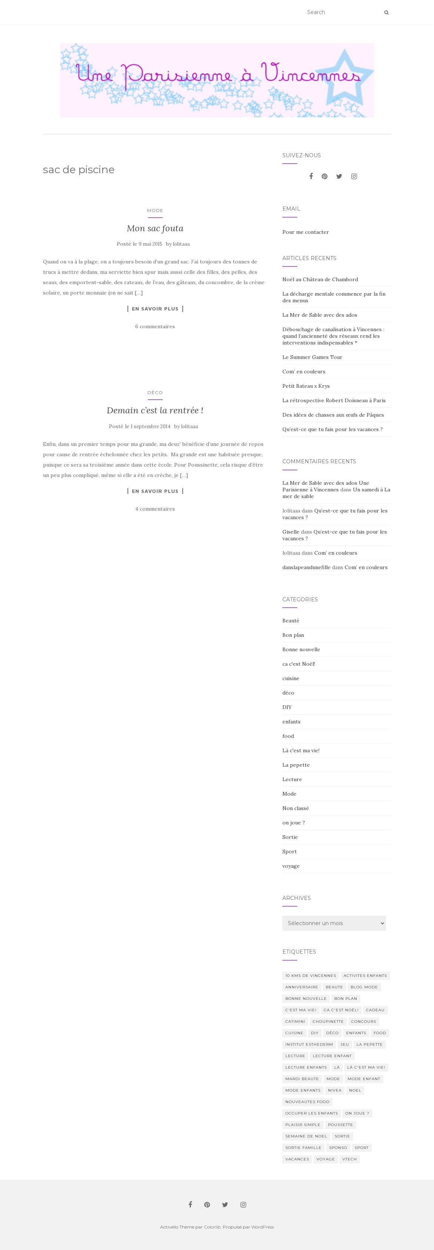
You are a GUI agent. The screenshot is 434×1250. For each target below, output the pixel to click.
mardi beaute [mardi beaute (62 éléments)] (302, 1078)
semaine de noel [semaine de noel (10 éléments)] (306, 1136)
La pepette (296, 765)
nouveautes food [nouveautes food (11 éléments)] (307, 1101)
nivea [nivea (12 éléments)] (335, 1090)
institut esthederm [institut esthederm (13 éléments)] (309, 1044)
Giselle (290, 531)
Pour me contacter (305, 232)
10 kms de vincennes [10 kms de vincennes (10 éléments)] (310, 975)
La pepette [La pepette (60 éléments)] (370, 1044)
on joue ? (293, 822)
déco (155, 392)
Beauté (290, 620)
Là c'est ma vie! (300, 750)
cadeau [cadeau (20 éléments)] (375, 1010)
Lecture (292, 779)
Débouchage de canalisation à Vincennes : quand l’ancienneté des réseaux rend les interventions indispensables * (333, 336)
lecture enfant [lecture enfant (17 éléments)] (332, 1056)
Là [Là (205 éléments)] (337, 1067)
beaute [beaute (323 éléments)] (334, 987)
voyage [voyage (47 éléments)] (326, 1159)
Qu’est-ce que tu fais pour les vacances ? (332, 429)
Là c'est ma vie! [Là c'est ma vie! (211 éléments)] (366, 1067)
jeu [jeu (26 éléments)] (345, 1044)
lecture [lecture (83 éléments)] (295, 1056)
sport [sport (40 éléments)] (362, 1147)
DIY (287, 707)
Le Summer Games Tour (312, 357)
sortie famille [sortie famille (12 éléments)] (303, 1147)
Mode (155, 210)
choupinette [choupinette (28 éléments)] (328, 1021)
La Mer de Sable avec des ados (319, 315)
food (288, 736)
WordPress (262, 1227)
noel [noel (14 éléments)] (355, 1090)
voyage (291, 866)
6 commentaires (155, 326)
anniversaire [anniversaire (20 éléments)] (301, 987)
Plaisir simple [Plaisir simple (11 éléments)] (303, 1124)
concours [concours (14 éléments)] (363, 1021)
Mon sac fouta (155, 228)
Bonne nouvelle (301, 649)
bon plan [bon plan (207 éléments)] (345, 998)
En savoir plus (155, 309)
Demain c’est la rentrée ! (155, 410)
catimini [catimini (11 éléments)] (295, 1021)
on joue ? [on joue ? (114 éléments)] (357, 1113)
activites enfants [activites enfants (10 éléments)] (365, 975)
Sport (289, 851)
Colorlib (212, 1227)
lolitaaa (181, 244)
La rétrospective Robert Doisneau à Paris (334, 400)
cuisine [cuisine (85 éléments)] (294, 1033)
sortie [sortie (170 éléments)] (342, 1136)
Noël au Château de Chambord (320, 279)
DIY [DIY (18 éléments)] (315, 1033)
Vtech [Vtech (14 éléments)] (349, 1159)
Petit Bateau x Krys (306, 386)
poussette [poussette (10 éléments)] (340, 1124)
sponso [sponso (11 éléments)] (338, 1147)
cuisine (290, 678)
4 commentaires (155, 508)
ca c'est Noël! (298, 664)
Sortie (290, 837)
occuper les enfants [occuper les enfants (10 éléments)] (311, 1113)
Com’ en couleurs (303, 371)
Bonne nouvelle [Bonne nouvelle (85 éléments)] (306, 998)
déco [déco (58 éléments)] (332, 1033)
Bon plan (293, 635)
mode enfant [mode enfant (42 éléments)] (364, 1078)
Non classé (295, 808)
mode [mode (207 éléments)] (333, 1078)
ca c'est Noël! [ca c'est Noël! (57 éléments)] (341, 1010)
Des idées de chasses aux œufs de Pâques (333, 414)
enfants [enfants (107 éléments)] (356, 1033)
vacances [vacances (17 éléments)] (297, 1159)
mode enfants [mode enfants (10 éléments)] (303, 1090)
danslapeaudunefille (306, 567)
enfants (291, 721)
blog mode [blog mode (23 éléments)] (364, 987)
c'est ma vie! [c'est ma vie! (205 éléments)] (301, 1010)
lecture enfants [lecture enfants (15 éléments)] (306, 1067)
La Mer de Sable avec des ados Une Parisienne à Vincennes (325, 486)
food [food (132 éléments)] (380, 1033)
